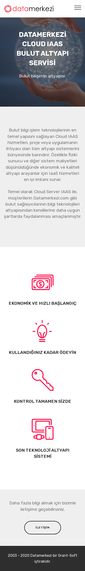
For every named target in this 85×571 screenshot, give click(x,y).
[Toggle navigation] (77, 7)
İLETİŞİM (43, 527)
